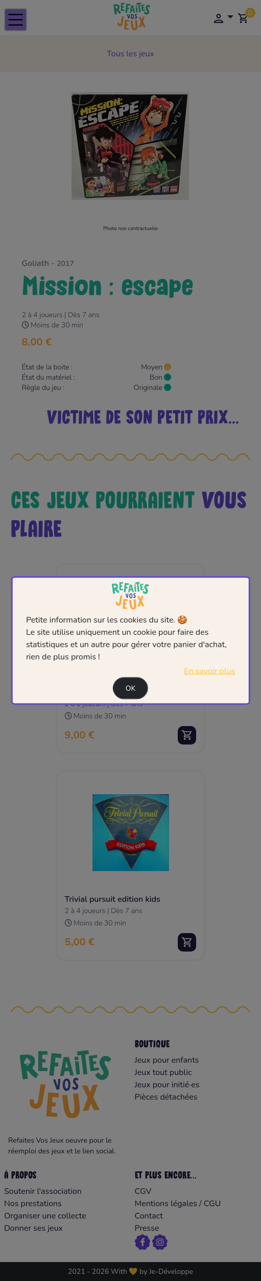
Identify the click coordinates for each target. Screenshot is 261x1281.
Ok (131, 688)
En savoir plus (209, 670)
